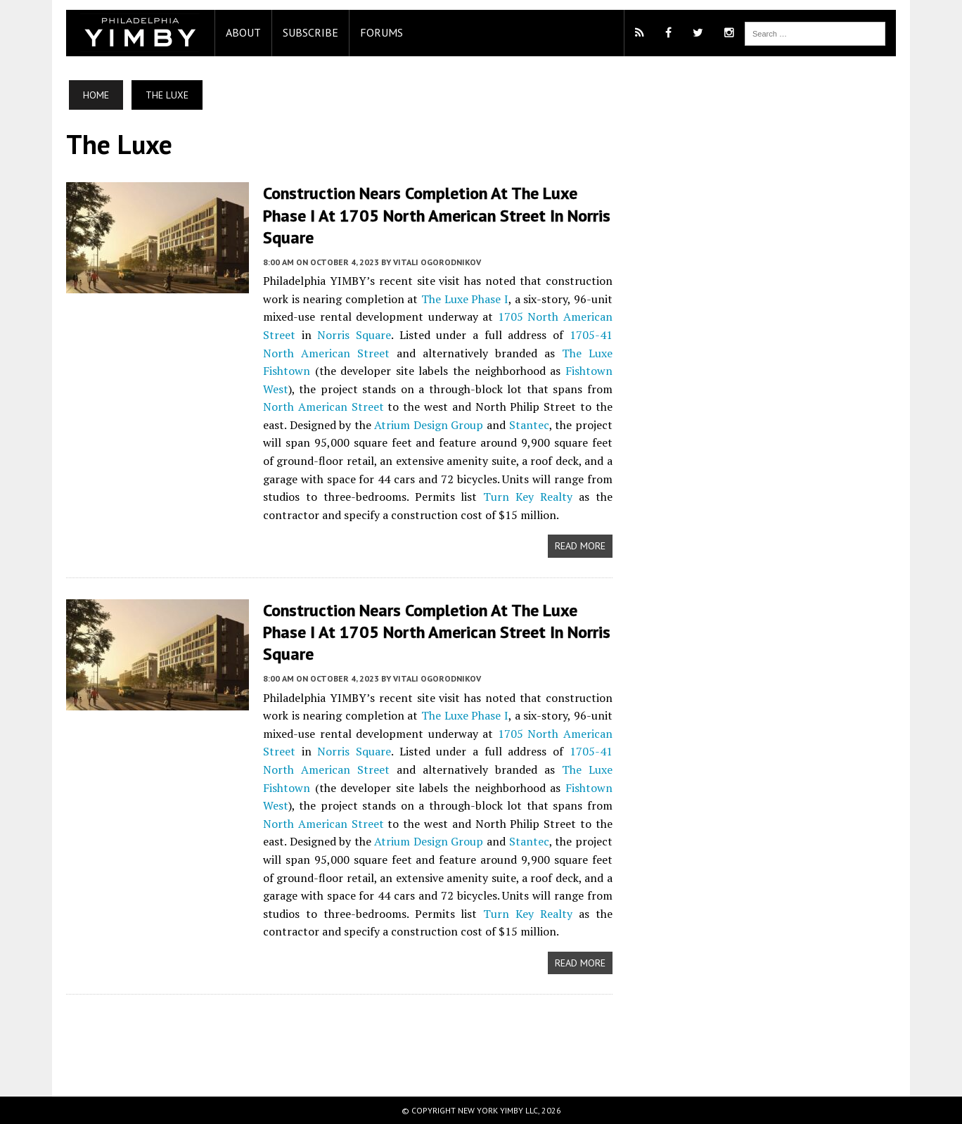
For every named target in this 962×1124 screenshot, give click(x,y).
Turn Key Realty (527, 496)
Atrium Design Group (428, 425)
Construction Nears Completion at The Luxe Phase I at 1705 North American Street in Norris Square (436, 215)
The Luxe (444, 299)
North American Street (323, 406)
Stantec (529, 425)
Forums (381, 32)
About (243, 32)
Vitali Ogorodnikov (437, 262)
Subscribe (310, 32)
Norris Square (354, 335)
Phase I (489, 299)
